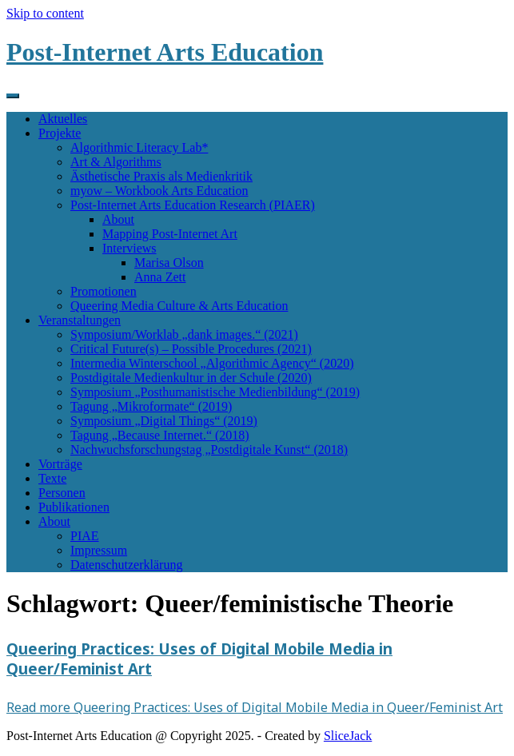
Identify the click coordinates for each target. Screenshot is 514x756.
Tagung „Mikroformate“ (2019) (151, 406)
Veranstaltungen (79, 320)
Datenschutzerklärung (126, 564)
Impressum (98, 550)
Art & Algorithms (115, 162)
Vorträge (60, 464)
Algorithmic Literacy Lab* (139, 147)
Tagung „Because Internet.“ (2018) (159, 435)
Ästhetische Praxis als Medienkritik (161, 176)
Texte (52, 478)
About (118, 219)
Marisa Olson (169, 262)
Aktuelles (62, 118)
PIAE (84, 536)
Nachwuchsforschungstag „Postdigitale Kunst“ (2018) (209, 449)
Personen (62, 492)
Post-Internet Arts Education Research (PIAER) (192, 205)
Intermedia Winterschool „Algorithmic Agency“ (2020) (212, 363)
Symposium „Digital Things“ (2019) (163, 421)
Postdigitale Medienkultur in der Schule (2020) (191, 377)
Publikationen (74, 507)
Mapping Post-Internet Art (169, 234)
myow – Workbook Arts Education (159, 190)
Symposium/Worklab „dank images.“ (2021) (184, 334)
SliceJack (348, 735)
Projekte (59, 133)
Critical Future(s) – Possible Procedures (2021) (191, 349)
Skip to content (45, 13)
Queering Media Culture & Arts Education (179, 305)
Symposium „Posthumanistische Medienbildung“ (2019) (215, 392)
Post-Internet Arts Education (164, 52)
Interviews (129, 248)
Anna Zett (159, 277)
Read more (254, 707)
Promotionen (103, 291)
